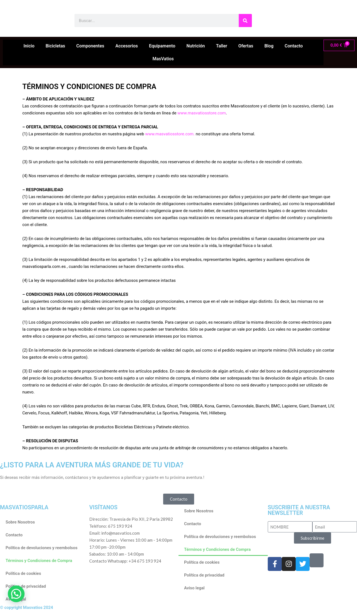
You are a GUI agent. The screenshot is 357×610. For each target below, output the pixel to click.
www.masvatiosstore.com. (170, 133)
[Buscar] (245, 20)
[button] (16, 593)
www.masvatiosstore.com (201, 113)
